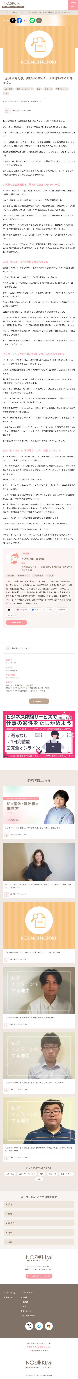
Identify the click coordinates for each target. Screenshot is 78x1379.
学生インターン (66, 1174)
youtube (61, 609)
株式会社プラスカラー (31, 566)
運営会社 (24, 1297)
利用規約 (24, 1302)
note (49, 609)
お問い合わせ (26, 1311)
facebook (36, 609)
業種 (10, 1204)
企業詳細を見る (39, 701)
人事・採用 (10, 1174)
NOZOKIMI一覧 (9, 1293)
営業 (41, 1174)
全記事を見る (16, 622)
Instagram (21, 609)
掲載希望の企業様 (28, 1315)
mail (11, 615)
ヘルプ (23, 1306)
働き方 (11, 1223)
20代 (39, 1179)
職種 (10, 1213)
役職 (10, 1241)
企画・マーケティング (27, 1174)
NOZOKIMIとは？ (27, 1293)
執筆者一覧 (8, 1297)
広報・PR (52, 1174)
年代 (10, 1232)
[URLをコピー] (39, 20)
